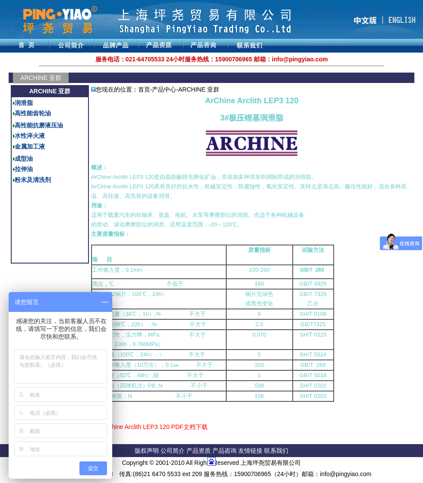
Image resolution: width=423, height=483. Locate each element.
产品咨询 (224, 450)
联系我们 (276, 450)
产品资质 (198, 450)
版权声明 (147, 450)
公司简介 (173, 450)
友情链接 (251, 450)
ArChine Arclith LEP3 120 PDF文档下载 (154, 426)
